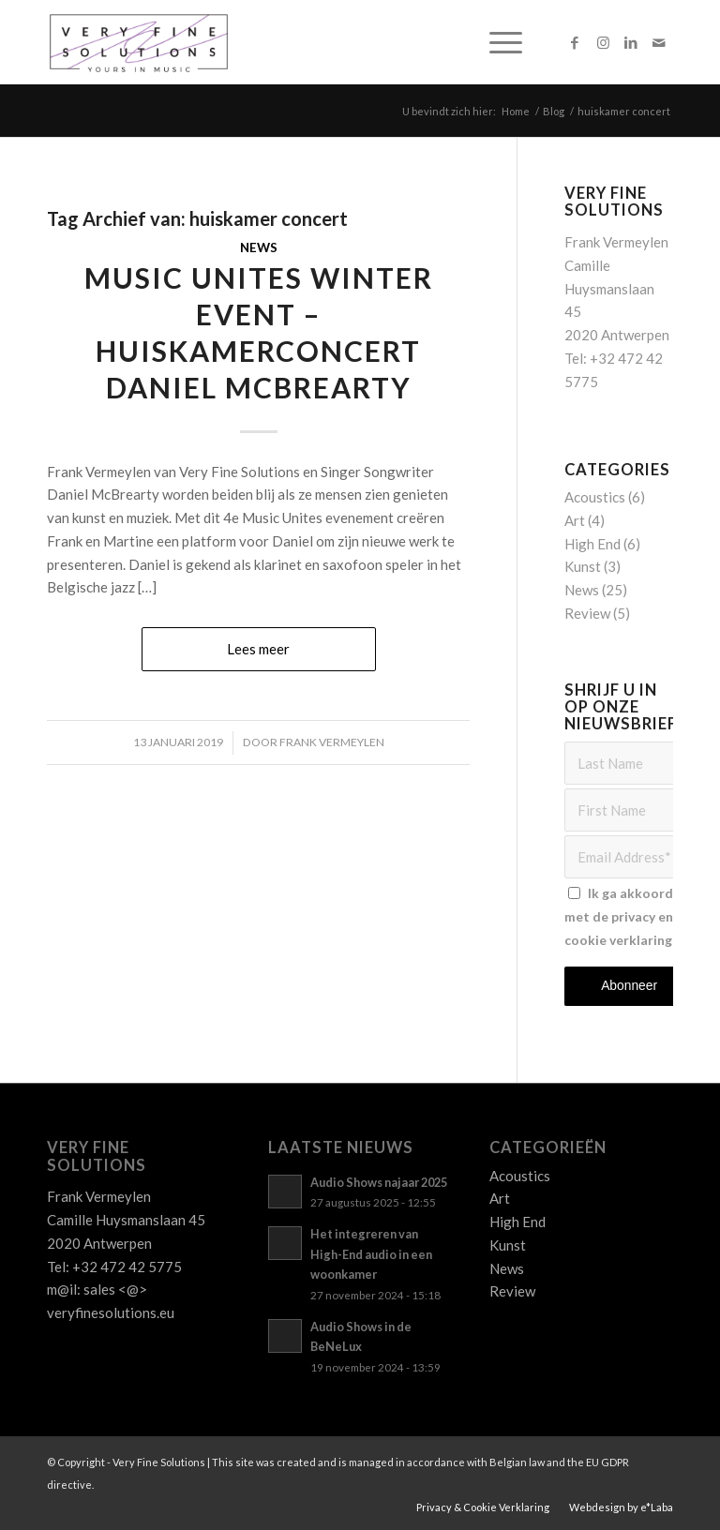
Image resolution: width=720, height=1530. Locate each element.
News (259, 247)
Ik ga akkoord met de (622, 916)
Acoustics (594, 496)
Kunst (582, 566)
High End (592, 543)
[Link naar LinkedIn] (631, 42)
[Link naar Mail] (659, 42)
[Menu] (496, 42)
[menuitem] (496, 42)
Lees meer (258, 648)
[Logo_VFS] (139, 42)
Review (587, 613)
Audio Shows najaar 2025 (378, 1182)
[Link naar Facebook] (575, 42)
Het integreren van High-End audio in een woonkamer (371, 1254)
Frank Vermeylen (331, 742)
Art (574, 520)
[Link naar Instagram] (603, 42)
